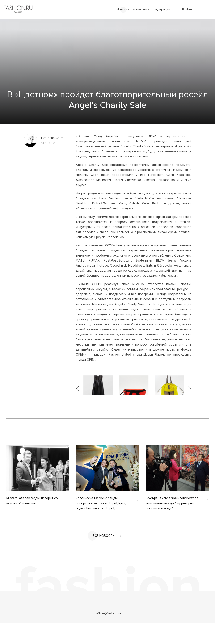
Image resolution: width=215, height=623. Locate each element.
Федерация (161, 9)
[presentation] (78, 385)
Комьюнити (141, 9)
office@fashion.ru (108, 613)
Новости (123, 9)
